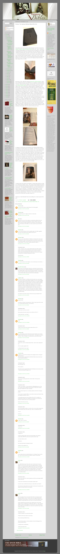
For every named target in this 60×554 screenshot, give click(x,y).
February (8, 81)
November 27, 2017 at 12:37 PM (23, 528)
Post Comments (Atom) (24, 537)
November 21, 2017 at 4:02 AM (23, 337)
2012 (7, 90)
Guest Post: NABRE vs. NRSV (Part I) (10, 52)
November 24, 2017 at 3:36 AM (23, 421)
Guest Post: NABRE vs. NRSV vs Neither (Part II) (9, 48)
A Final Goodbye (8, 188)
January (8, 82)
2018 (7, 34)
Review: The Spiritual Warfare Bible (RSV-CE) (9, 56)
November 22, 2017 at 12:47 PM (23, 381)
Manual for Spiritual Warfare (35, 81)
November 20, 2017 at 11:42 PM (23, 315)
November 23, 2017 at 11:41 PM (23, 415)
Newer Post (18, 535)
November (9, 38)
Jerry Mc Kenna (21, 266)
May (8, 76)
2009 (7, 95)
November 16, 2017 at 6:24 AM (23, 295)
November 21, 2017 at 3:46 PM (23, 349)
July (8, 73)
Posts (7, 27)
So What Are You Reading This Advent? (9, 41)
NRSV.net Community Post (11, 129)
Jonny (19, 460)
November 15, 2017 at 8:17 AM (23, 215)
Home (30, 535)
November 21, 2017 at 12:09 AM (23, 322)
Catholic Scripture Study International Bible (23, 49)
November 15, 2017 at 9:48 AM (23, 226)
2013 (7, 89)
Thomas (19, 205)
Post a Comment (20, 530)
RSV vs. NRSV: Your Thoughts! (11, 199)
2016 (7, 84)
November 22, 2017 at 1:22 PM (23, 403)
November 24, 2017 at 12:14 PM (23, 428)
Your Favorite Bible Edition (11, 142)
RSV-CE (19, 201)
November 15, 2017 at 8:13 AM (23, 208)
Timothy (19, 212)
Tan (38, 201)
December (9, 37)
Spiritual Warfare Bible (21, 85)
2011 (7, 92)
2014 (7, 87)
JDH (19, 218)
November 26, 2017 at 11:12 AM (23, 456)
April (8, 78)
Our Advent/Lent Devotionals (10, 44)
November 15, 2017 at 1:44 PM (23, 256)
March (8, 79)
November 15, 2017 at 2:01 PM (23, 263)
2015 (7, 86)
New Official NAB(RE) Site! (10, 63)
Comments (8, 29)
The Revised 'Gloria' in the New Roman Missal (9, 153)
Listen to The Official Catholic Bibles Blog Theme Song (50, 29)
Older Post (42, 535)
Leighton (19, 277)
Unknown (20, 237)
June (8, 75)
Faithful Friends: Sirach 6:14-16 (11, 117)
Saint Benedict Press (25, 201)
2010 (7, 93)
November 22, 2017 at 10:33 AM (23, 359)
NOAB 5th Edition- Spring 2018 (9, 66)
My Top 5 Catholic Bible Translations (11, 104)
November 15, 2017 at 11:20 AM (23, 243)
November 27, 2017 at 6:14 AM (23, 508)
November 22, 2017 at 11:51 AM (23, 373)
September (9, 70)
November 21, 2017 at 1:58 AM (23, 328)
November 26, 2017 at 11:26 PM (23, 489)
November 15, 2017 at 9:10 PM (23, 274)
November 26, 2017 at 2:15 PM (23, 473)
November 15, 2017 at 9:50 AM (23, 233)
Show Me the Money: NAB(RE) (9, 60)
